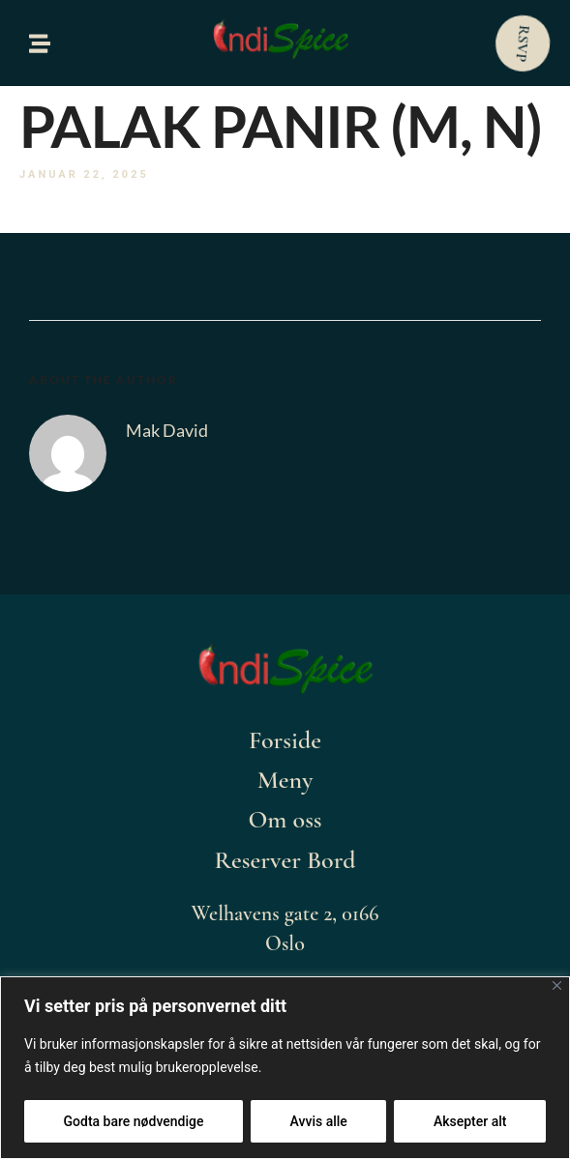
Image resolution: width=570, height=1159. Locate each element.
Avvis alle (318, 1121)
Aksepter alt (470, 1121)
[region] (285, 1067)
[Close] (557, 985)
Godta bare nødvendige (134, 1121)
